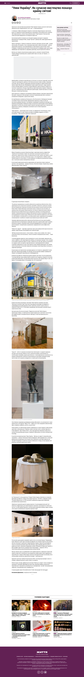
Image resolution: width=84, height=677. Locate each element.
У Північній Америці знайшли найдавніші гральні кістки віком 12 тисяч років (63, 635)
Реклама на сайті (20, 656)
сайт (45, 48)
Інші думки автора (62, 27)
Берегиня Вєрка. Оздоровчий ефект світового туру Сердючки (64, 35)
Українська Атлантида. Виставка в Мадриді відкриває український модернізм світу (64, 30)
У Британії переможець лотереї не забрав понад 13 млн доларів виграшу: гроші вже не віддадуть (41, 635)
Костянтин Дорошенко (24, 17)
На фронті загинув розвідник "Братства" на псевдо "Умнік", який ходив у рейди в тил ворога (21, 614)
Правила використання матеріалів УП (42, 656)
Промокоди (65, 656)
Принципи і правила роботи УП (56, 656)
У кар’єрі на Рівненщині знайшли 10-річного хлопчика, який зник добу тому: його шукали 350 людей (63, 614)
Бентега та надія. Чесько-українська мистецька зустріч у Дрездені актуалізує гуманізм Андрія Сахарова (64, 40)
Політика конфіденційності (29, 656)
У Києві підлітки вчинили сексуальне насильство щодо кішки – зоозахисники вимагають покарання (21, 635)
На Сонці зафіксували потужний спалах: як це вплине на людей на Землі (41, 614)
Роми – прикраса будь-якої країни (63, 49)
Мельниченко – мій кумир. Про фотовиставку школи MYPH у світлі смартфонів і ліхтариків (64, 45)
